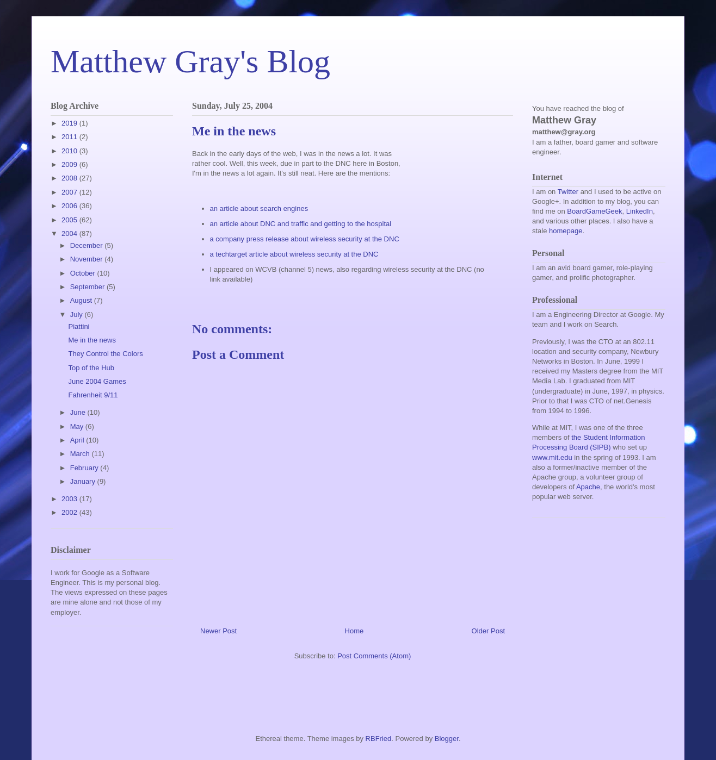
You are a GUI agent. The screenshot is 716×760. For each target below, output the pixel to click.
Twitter (568, 192)
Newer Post (218, 631)
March (81, 454)
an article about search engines (259, 208)
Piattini (78, 326)
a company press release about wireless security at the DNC (304, 239)
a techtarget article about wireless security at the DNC (294, 254)
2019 (70, 123)
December (87, 245)
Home (354, 631)
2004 (70, 233)
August (82, 300)
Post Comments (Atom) (374, 656)
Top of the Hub (91, 368)
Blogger (447, 738)
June (79, 412)
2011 (70, 137)
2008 (70, 178)
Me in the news (91, 340)
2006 (70, 206)
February (85, 468)
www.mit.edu (552, 457)
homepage (565, 231)
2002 (70, 512)
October (83, 273)
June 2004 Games (97, 381)
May (77, 426)
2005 (70, 220)
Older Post (488, 631)
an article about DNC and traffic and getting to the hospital (301, 224)
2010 (70, 151)
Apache (588, 487)
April (78, 440)
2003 (70, 499)
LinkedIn (639, 211)
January (83, 481)
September (88, 287)
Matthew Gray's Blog (190, 61)
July (77, 314)
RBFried (379, 738)
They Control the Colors (105, 354)
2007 (70, 192)
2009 (70, 164)
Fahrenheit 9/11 (93, 395)
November (87, 259)
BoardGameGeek (594, 211)
